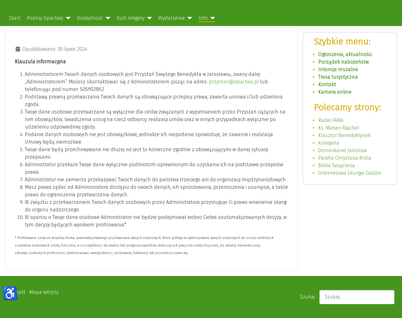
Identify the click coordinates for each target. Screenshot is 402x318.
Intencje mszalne (338, 69)
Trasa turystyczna (338, 77)
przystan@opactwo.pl (234, 82)
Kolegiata (328, 143)
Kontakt (327, 84)
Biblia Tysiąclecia (336, 165)
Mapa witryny (44, 292)
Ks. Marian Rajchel (338, 128)
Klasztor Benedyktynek (344, 135)
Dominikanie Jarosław (342, 150)
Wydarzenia (171, 18)
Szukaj (307, 297)
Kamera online (334, 92)
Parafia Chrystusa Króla (344, 158)
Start (14, 18)
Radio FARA (330, 120)
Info (203, 18)
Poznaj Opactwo (45, 18)
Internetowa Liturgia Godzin (349, 173)
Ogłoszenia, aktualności (345, 54)
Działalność (90, 18)
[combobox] (356, 297)
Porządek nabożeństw (343, 62)
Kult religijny (130, 18)
